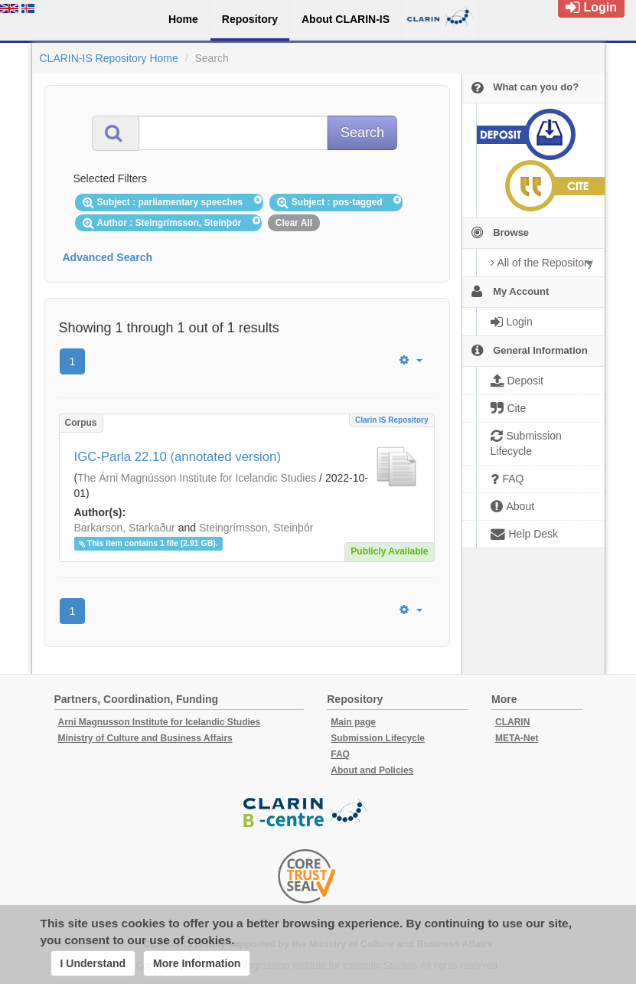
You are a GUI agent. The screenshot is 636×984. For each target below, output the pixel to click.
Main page (353, 722)
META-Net (516, 738)
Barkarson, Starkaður (124, 527)
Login (591, 7)
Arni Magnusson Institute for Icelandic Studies (159, 722)
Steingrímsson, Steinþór (256, 527)
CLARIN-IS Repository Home (109, 58)
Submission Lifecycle (378, 738)
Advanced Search (108, 257)
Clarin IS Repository (392, 420)
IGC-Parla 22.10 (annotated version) (178, 457)
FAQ (340, 754)
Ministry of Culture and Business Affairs (145, 738)
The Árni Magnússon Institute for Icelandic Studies (196, 478)
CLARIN (512, 722)
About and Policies (372, 770)
